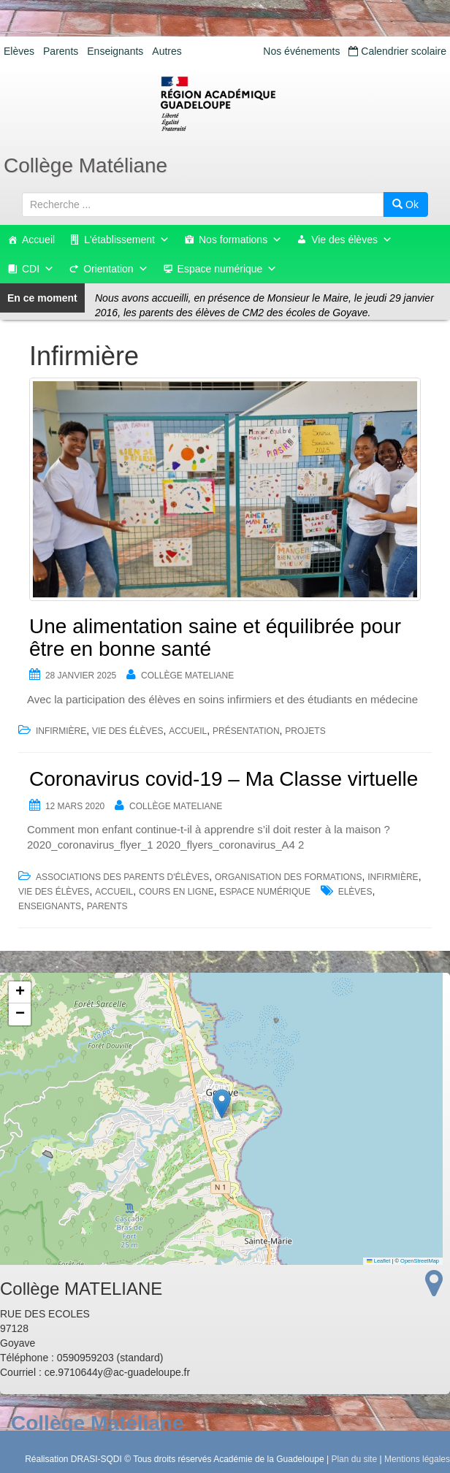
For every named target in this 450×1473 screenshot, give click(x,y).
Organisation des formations (288, 877)
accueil (188, 731)
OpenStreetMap (419, 1261)
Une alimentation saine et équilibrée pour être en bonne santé (215, 637)
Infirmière (61, 731)
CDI (38, 269)
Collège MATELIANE (187, 675)
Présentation (246, 731)
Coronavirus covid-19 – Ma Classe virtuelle (223, 779)
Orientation (115, 269)
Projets (305, 731)
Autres (166, 51)
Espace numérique (228, 269)
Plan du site (354, 1459)
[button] (222, 1104)
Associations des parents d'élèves (122, 877)
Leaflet (378, 1261)
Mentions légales (417, 1459)
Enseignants (115, 51)
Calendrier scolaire (397, 51)
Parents (60, 51)
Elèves (19, 51)
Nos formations (240, 239)
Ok (405, 204)
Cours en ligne (176, 892)
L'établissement (126, 239)
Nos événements (301, 51)
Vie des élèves (351, 239)
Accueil (38, 239)
